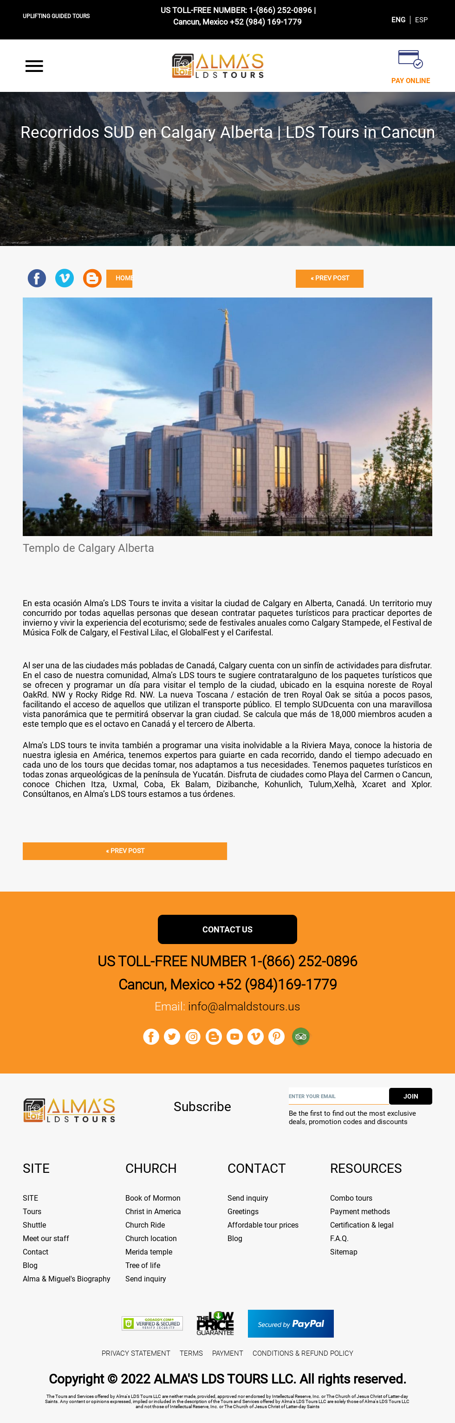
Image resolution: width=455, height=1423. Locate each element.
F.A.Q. (339, 1238)
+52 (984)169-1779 (277, 985)
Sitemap (344, 1252)
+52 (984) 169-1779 (266, 21)
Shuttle (34, 1225)
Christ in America (153, 1211)
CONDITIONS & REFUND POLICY (303, 1353)
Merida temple (148, 1252)
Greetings (243, 1211)
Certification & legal (362, 1225)
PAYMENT (227, 1353)
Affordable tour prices (263, 1225)
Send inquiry (145, 1278)
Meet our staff (46, 1238)
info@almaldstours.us (244, 1006)
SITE (30, 1198)
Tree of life (142, 1265)
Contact (35, 1252)
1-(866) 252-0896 (280, 10)
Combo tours (351, 1198)
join (410, 1096)
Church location (151, 1238)
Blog (30, 1265)
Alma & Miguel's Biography (66, 1278)
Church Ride (145, 1225)
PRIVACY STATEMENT (136, 1353)
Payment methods (360, 1211)
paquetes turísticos (386, 765)
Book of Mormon (153, 1198)
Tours (32, 1211)
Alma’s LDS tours (116, 794)
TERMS (191, 1353)
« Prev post (330, 278)
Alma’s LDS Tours (118, 603)
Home (124, 278)
